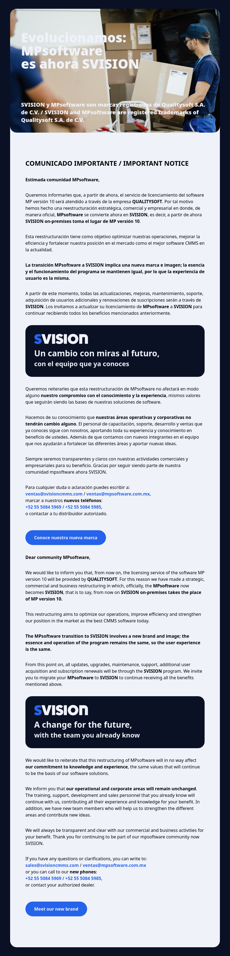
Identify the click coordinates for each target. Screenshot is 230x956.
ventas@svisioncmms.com (53, 494)
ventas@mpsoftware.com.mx (118, 494)
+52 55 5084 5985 (83, 507)
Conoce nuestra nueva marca (65, 538)
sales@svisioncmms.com (52, 865)
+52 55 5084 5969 (43, 507)
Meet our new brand (56, 909)
